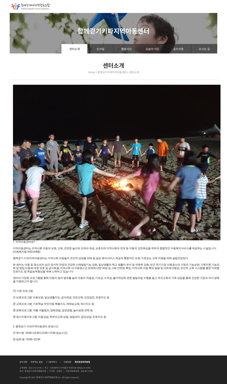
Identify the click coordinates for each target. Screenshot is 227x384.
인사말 (100, 49)
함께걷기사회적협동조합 (72, 6)
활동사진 (126, 49)
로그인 (202, 7)
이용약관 (67, 362)
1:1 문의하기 (51, 362)
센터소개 (74, 49)
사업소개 (96, 6)
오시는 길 (204, 49)
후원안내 (111, 6)
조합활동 (127, 6)
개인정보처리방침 (82, 362)
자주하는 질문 (36, 362)
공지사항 (178, 49)
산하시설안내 (145, 6)
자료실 (161, 6)
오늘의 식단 (152, 49)
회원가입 (213, 7)
